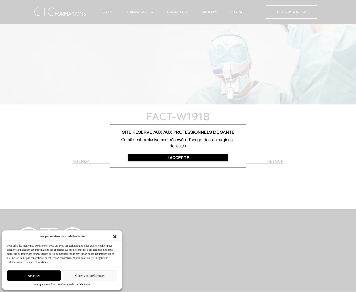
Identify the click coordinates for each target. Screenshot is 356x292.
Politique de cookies (45, 284)
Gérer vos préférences (90, 275)
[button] (115, 236)
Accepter (34, 275)
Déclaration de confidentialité (74, 284)
